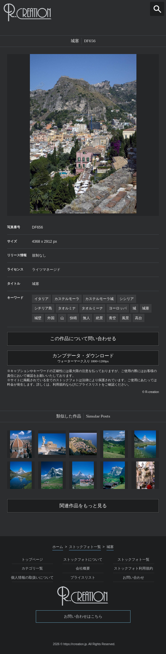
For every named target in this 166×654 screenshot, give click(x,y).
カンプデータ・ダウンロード (83, 357)
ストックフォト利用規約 (133, 568)
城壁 (37, 318)
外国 (50, 318)
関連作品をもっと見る (83, 506)
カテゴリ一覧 (32, 568)
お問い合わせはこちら (83, 616)
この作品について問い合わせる (83, 339)
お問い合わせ (133, 577)
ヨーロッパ (118, 308)
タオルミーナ (92, 308)
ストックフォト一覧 (133, 559)
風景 (125, 318)
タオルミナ (67, 308)
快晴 (73, 318)
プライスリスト (82, 577)
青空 (112, 318)
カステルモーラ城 (99, 299)
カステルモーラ (66, 299)
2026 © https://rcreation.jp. (70, 644)
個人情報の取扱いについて (32, 577)
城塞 (145, 308)
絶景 (99, 318)
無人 (86, 318)
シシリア (127, 299)
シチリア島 (43, 308)
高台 (138, 318)
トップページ (32, 559)
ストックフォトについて (82, 559)
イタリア (41, 299)
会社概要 (83, 568)
